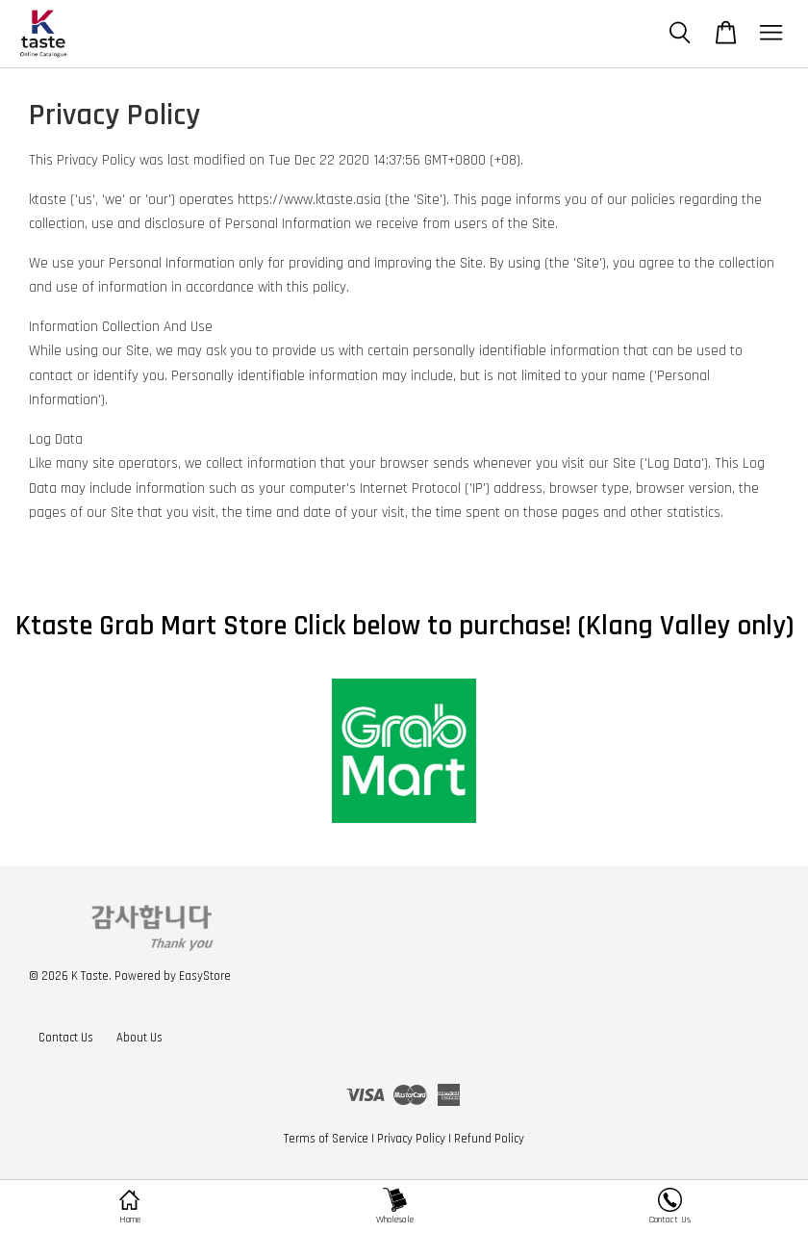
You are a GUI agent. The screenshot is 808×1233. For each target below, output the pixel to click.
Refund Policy (489, 1138)
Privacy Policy (411, 1138)
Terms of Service (326, 1138)
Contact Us (65, 1037)
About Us (139, 1037)
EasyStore (205, 976)
